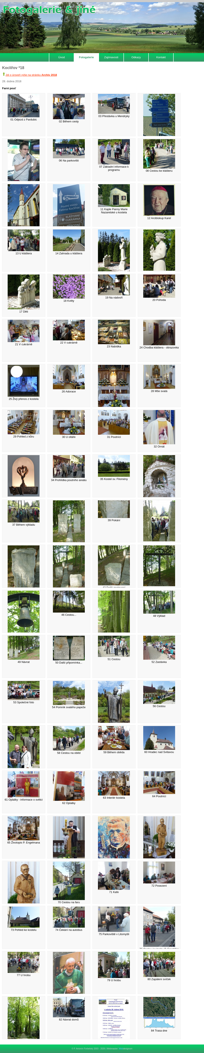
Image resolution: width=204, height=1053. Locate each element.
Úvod (61, 57)
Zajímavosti (111, 57)
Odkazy (136, 57)
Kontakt (161, 57)
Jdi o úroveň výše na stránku (31, 74)
